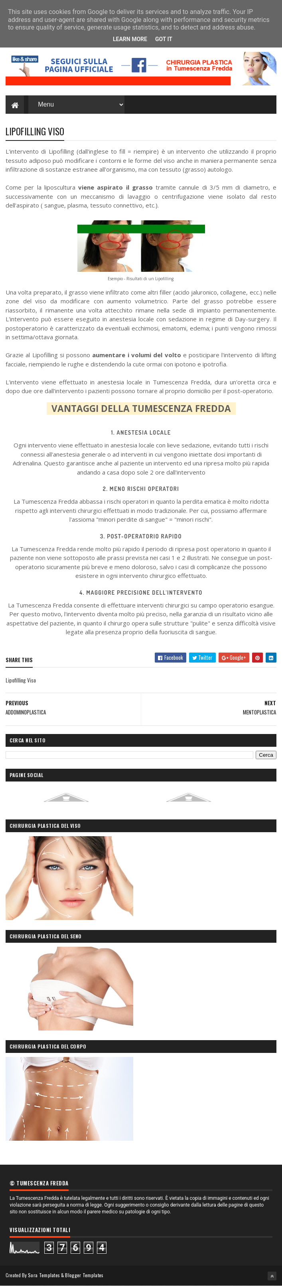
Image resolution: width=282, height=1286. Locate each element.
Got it (163, 39)
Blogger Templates (84, 1275)
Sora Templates (44, 1275)
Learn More (130, 39)
